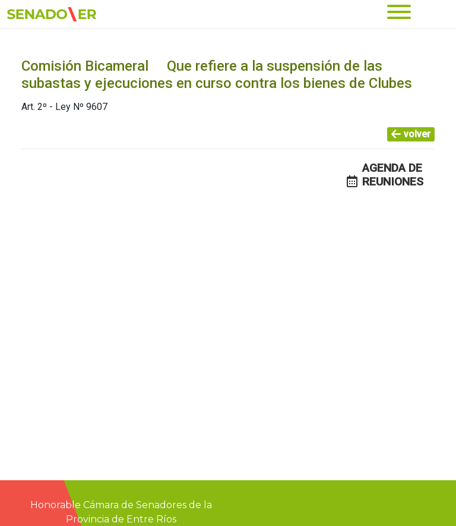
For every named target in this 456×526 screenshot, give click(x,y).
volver (410, 134)
